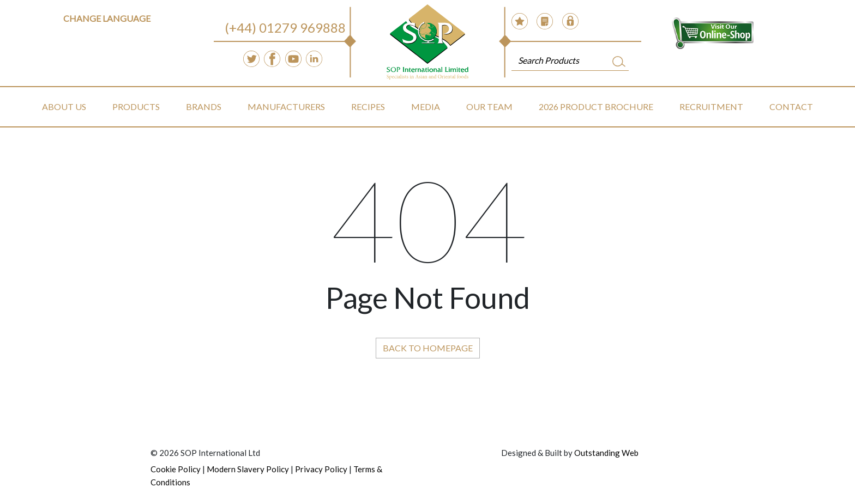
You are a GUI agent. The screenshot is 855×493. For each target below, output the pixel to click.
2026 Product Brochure (596, 106)
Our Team (489, 106)
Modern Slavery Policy (248, 469)
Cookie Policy (175, 469)
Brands (203, 106)
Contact (791, 106)
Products (136, 106)
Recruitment (711, 106)
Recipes (368, 106)
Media (425, 106)
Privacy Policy (321, 469)
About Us (64, 106)
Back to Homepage (428, 348)
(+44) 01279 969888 (285, 27)
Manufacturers (286, 106)
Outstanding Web (606, 453)
